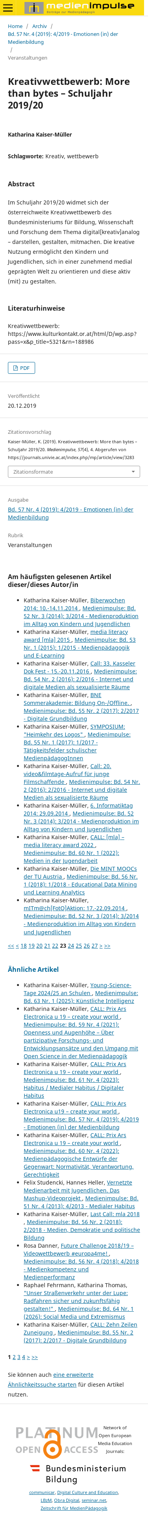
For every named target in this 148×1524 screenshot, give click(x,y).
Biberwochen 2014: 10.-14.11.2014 (74, 604)
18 (24, 945)
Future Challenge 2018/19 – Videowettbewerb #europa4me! (79, 1249)
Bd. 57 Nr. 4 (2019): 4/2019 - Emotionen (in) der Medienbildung (63, 37)
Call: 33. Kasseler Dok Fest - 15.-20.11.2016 (79, 667)
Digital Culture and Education (87, 1492)
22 (55, 945)
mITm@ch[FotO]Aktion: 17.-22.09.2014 (75, 908)
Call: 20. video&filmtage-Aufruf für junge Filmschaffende (67, 773)
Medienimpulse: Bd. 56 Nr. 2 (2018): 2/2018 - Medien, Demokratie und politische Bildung (82, 1229)
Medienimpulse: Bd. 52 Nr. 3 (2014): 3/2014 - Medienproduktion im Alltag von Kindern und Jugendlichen (81, 616)
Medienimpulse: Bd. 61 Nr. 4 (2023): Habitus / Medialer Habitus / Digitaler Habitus (74, 1087)
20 (39, 945)
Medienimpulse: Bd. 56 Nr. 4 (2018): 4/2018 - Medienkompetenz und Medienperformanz (81, 1269)
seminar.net (94, 1500)
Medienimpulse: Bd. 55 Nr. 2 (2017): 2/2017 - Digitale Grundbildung (81, 714)
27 (95, 945)
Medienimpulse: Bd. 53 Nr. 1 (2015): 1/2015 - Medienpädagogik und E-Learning (80, 647)
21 (47, 945)
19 (31, 945)
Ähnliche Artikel (33, 969)
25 (79, 945)
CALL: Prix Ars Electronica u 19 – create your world (75, 1012)
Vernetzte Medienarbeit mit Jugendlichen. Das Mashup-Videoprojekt (78, 1190)
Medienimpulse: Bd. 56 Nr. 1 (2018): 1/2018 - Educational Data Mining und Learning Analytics (81, 884)
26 (87, 945)
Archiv (39, 26)
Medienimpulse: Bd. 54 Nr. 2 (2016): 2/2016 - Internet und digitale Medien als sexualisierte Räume (80, 679)
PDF (24, 367)
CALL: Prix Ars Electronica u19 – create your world (75, 1107)
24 (71, 945)
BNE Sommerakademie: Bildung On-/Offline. (77, 699)
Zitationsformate (33, 471)
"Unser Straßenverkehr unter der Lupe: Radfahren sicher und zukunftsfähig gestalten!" (76, 1300)
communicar (42, 1492)
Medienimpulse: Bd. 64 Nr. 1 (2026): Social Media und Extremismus (79, 1312)
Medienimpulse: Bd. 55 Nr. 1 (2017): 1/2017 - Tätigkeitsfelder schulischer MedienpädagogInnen (77, 746)
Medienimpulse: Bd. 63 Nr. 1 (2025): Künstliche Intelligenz (81, 997)
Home (15, 26)
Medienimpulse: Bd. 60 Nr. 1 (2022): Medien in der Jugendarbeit (71, 856)
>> (107, 945)
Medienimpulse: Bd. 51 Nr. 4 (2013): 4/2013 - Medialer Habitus (81, 1202)
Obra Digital (66, 1500)
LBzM (46, 1500)
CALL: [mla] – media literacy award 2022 (74, 841)
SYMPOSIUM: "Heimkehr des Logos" (74, 730)
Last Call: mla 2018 (115, 1214)
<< (11, 945)
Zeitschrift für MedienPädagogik (74, 1508)
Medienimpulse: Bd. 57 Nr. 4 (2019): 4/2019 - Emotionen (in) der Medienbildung (81, 1123)
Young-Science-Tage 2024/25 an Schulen (77, 989)
